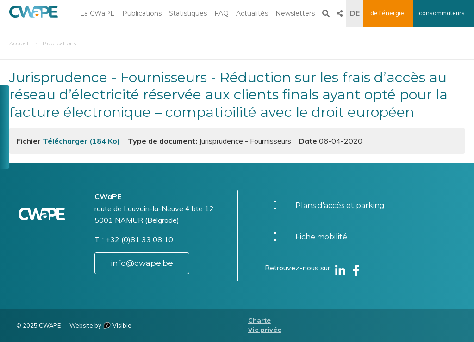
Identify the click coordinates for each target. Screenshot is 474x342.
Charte (259, 320)
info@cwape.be (142, 263)
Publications (142, 13)
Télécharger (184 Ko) (81, 141)
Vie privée (264, 329)
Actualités (252, 13)
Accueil (18, 43)
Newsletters (295, 13)
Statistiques (188, 13)
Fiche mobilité (321, 236)
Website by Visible (100, 325)
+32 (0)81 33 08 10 (139, 239)
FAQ (221, 13)
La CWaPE (97, 13)
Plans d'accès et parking (340, 205)
